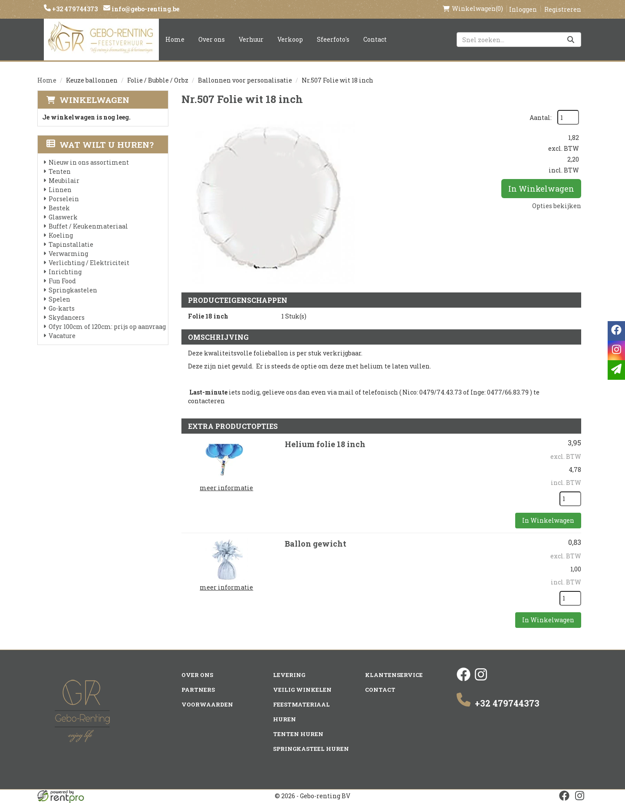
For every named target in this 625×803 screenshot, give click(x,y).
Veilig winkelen (302, 690)
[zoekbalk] (519, 39)
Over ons (211, 39)
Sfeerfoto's (333, 39)
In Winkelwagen (541, 188)
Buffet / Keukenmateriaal (88, 226)
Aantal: (541, 117)
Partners (198, 690)
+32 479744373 (74, 9)
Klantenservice (394, 675)
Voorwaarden (207, 704)
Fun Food (62, 281)
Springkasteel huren (311, 749)
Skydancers (67, 317)
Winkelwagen (94, 99)
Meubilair (64, 180)
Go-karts (62, 308)
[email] (616, 370)
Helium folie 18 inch (325, 444)
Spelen (59, 299)
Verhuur (251, 39)
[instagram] (481, 679)
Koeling (61, 235)
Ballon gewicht (315, 543)
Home (174, 39)
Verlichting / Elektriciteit (89, 263)
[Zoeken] (570, 39)
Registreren (562, 9)
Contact (375, 39)
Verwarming (68, 253)
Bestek (59, 208)
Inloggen (523, 9)
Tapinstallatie (71, 244)
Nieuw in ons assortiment (89, 162)
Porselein (64, 199)
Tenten (60, 171)
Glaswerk (63, 217)
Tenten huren (298, 734)
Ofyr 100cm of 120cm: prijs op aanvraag (107, 326)
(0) (473, 8)
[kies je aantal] (570, 498)
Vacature (62, 336)
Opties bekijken (556, 206)
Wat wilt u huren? (100, 144)
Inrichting (65, 272)
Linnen (60, 190)
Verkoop (290, 39)
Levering (289, 675)
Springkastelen (73, 290)
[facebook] (463, 679)
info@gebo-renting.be (144, 9)
